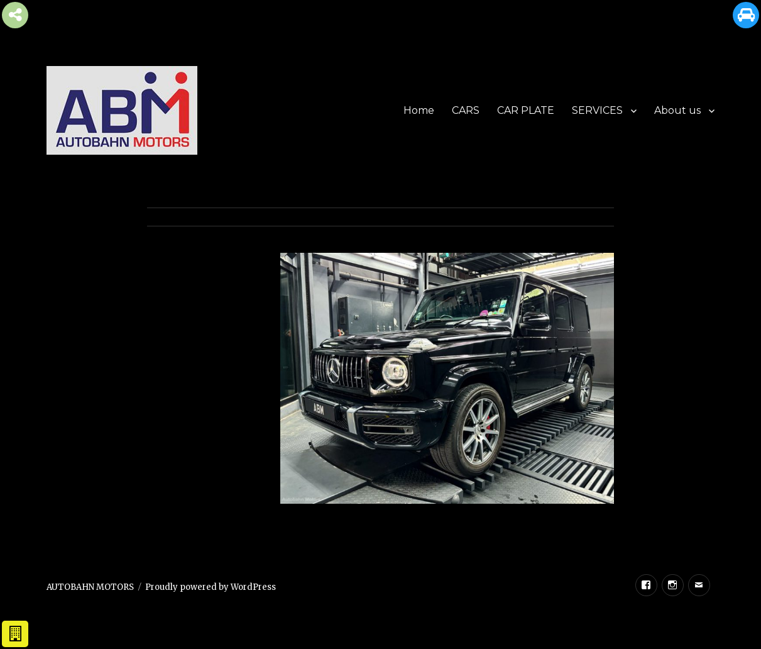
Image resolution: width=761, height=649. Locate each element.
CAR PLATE (525, 110)
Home (418, 110)
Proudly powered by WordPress (210, 587)
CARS (465, 110)
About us (677, 110)
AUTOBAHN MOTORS (90, 587)
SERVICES (597, 110)
